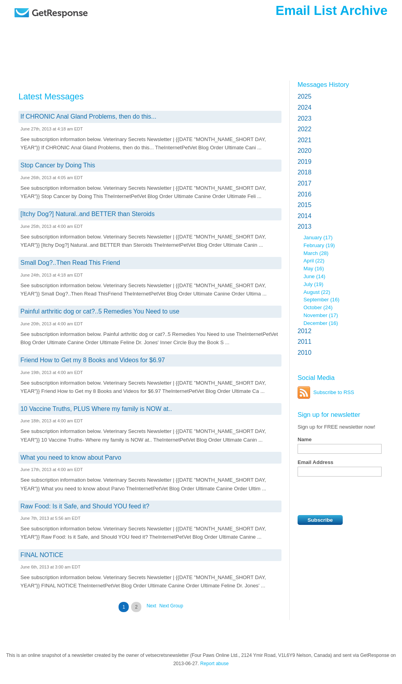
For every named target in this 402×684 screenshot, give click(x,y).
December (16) (320, 323)
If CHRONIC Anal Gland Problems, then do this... (88, 116)
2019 (304, 161)
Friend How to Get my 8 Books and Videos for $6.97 (92, 360)
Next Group (171, 606)
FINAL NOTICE (41, 555)
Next (151, 606)
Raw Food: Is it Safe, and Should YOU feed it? (84, 506)
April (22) (314, 261)
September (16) (321, 300)
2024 (304, 107)
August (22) (316, 292)
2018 (304, 172)
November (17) (320, 315)
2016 (304, 194)
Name (305, 439)
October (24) (318, 307)
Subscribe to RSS (333, 392)
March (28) (316, 253)
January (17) (318, 237)
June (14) (314, 276)
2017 (304, 183)
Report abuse (214, 663)
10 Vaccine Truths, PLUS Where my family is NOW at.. (96, 408)
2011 (304, 341)
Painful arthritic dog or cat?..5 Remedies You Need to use (99, 311)
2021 (304, 140)
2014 (304, 216)
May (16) (313, 268)
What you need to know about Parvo (70, 457)
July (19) (313, 284)
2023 (304, 118)
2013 (304, 226)
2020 (304, 150)
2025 (304, 96)
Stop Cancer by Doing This (57, 165)
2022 (304, 129)
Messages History (323, 84)
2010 (304, 352)
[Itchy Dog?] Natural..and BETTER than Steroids (87, 214)
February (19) (319, 245)
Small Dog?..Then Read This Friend (70, 262)
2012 (304, 331)
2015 (304, 205)
